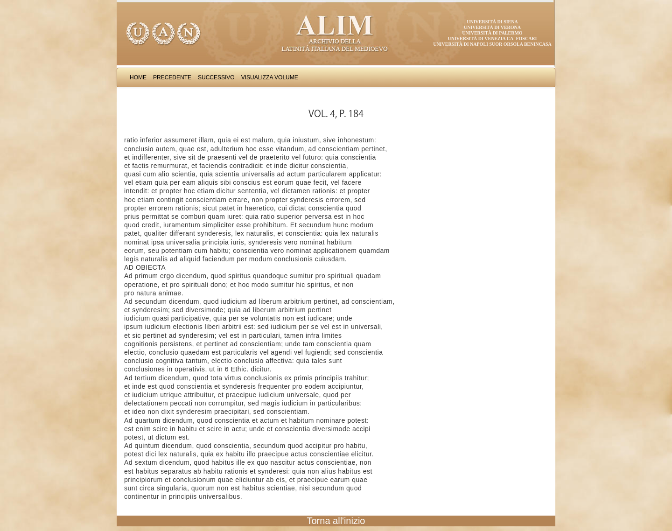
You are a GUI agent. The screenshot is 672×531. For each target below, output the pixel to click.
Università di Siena (492, 21)
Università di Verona (492, 27)
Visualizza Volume (269, 77)
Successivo (216, 77)
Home (138, 77)
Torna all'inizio (336, 521)
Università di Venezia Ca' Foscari (492, 38)
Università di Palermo (492, 32)
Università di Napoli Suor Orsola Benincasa (492, 44)
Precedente (172, 77)
